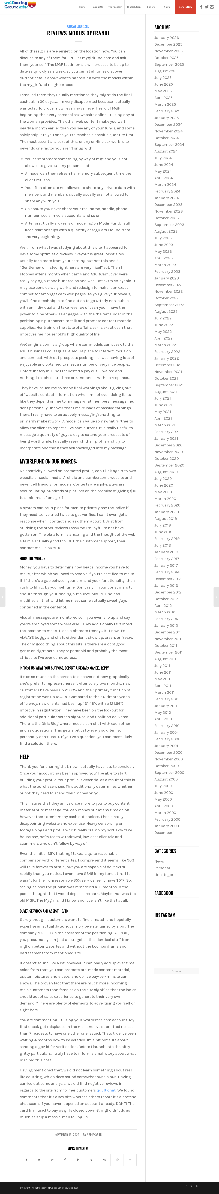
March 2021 (164, 425)
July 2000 (163, 785)
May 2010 (162, 712)
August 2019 (165, 518)
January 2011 (165, 705)
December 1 (164, 832)
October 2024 (166, 137)
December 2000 (168, 752)
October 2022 (166, 298)
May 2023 (163, 251)
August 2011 (165, 659)
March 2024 (165, 184)
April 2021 (163, 418)
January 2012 (166, 625)
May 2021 (162, 411)
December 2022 (168, 284)
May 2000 (163, 799)
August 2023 (166, 231)
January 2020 (166, 511)
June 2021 (163, 405)
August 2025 (166, 71)
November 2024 (168, 131)
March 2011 (164, 692)
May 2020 (163, 492)
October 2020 (166, 458)
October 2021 (166, 378)
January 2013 (166, 585)
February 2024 (167, 191)
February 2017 (166, 558)
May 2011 (162, 679)
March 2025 (165, 104)
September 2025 (169, 64)
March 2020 (165, 498)
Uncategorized (78, 26)
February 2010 (166, 725)
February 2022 (167, 351)
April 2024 (163, 178)
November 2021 (168, 371)
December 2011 (167, 632)
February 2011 (166, 699)
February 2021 (166, 431)
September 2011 (168, 652)
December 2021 (168, 365)
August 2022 (166, 311)
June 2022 (163, 324)
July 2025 (163, 77)
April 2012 (163, 605)
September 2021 (168, 385)
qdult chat (106, 1090)
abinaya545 (94, 1134)
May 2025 (163, 91)
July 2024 (163, 158)
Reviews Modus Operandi (78, 33)
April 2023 (163, 258)
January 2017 (166, 565)
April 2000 (163, 806)
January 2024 (166, 197)
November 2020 (168, 451)
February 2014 (166, 572)
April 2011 (162, 685)
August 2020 (166, 471)
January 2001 (166, 745)
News (159, 861)
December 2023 (168, 204)
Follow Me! (177, 971)
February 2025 (167, 111)
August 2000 (166, 779)
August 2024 (166, 151)
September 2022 (169, 304)
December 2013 (168, 578)
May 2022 (163, 331)
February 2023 (167, 271)
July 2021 (162, 398)
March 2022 (165, 345)
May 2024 (163, 171)
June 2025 (163, 84)
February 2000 (167, 819)
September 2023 (169, 224)
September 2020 (169, 465)
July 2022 (163, 318)
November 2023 (168, 211)
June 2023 (163, 244)
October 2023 (166, 218)
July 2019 (162, 525)
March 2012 (164, 612)
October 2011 (165, 645)
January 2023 (166, 278)
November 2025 (168, 51)
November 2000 (168, 759)
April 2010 (163, 719)
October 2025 (166, 57)
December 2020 (168, 445)
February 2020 (167, 505)
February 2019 (167, 538)
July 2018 (162, 545)
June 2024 (163, 164)
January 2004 (166, 732)
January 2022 (166, 358)
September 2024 (169, 144)
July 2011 (162, 665)
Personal (162, 868)
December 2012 (168, 592)
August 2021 (165, 391)
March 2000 (165, 812)
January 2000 (166, 825)
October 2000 (166, 765)
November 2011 (167, 638)
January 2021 (166, 438)
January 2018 (166, 552)
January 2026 (166, 37)
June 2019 (163, 532)
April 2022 (163, 338)
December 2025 (168, 44)
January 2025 (166, 117)
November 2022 (168, 291)
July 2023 (163, 238)
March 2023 (165, 264)
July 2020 (163, 478)
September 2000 (169, 772)
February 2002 (167, 739)
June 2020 (163, 485)
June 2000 (163, 792)
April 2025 (163, 97)
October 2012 (166, 598)
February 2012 (166, 618)
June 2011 (162, 672)
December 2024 (168, 124)
